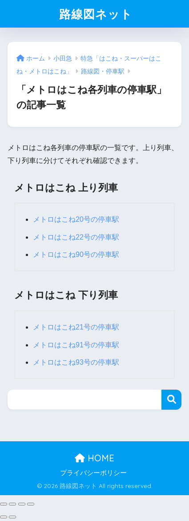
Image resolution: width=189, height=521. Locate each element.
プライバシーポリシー (93, 472)
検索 (171, 400)
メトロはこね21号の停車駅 (76, 327)
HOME (94, 458)
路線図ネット (96, 14)
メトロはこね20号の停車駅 (76, 219)
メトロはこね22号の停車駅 (76, 237)
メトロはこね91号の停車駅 (76, 345)
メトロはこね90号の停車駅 (76, 254)
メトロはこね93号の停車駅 (76, 362)
